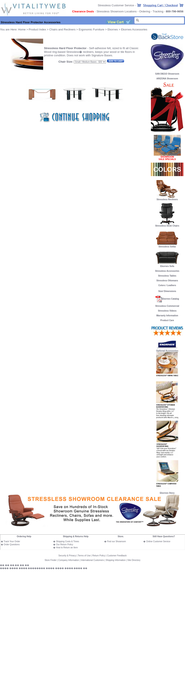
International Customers (92, 560)
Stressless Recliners (167, 198)
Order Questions (12, 544)
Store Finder (50, 560)
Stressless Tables (167, 276)
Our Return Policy (64, 544)
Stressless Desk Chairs (167, 226)
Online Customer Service (158, 541)
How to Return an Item (67, 547)
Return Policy (98, 555)
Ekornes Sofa (167, 265)
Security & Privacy (67, 555)
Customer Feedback (117, 555)
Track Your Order (12, 541)
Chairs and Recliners (62, 29)
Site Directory (133, 560)
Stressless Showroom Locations (116, 11)
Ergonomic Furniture (91, 29)
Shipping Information (116, 560)
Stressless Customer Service (116, 5)
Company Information (68, 560)
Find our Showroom (116, 541)
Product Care (167, 320)
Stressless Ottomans (167, 280)
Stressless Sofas (167, 245)
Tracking (158, 11)
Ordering (144, 11)
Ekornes (112, 29)
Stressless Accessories (167, 271)
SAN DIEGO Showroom (167, 74)
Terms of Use (84, 555)
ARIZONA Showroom (167, 78)
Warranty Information (167, 315)
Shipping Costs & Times (67, 541)
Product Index (37, 29)
